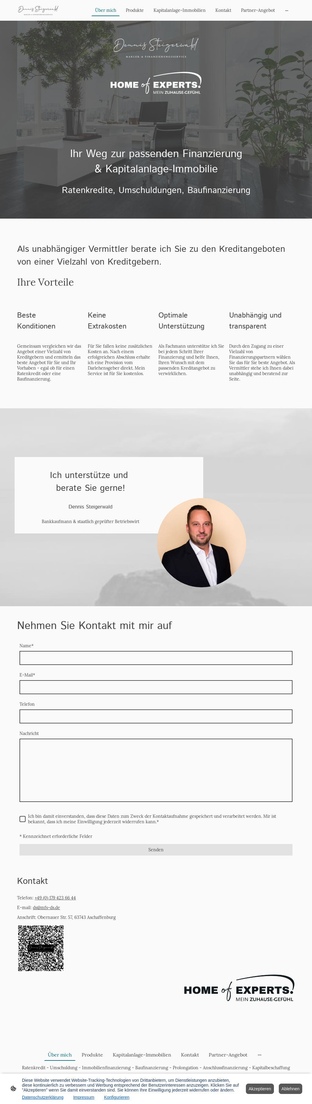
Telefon (27, 704)
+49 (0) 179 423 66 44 (55, 898)
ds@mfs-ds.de (46, 907)
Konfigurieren (116, 1097)
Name (27, 646)
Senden (156, 850)
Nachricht (29, 733)
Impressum (83, 1097)
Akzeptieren (260, 1088)
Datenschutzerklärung (42, 1097)
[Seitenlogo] (38, 10)
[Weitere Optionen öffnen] (286, 10)
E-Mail (27, 675)
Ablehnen (291, 1088)
